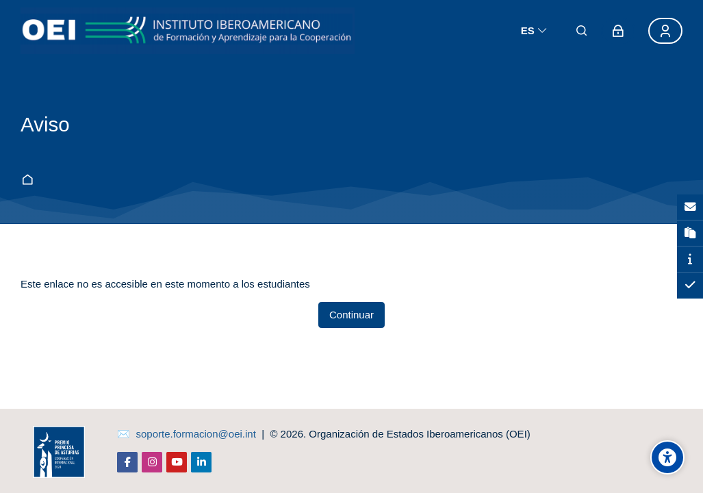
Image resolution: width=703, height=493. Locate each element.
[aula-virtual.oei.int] (188, 31)
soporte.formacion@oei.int (196, 434)
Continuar (351, 314)
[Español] (534, 30)
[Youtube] (176, 462)
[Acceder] (618, 31)
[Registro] (665, 31)
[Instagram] (152, 462)
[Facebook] (127, 462)
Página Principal (30, 180)
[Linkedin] (201, 462)
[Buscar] (581, 31)
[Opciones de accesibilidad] (667, 457)
